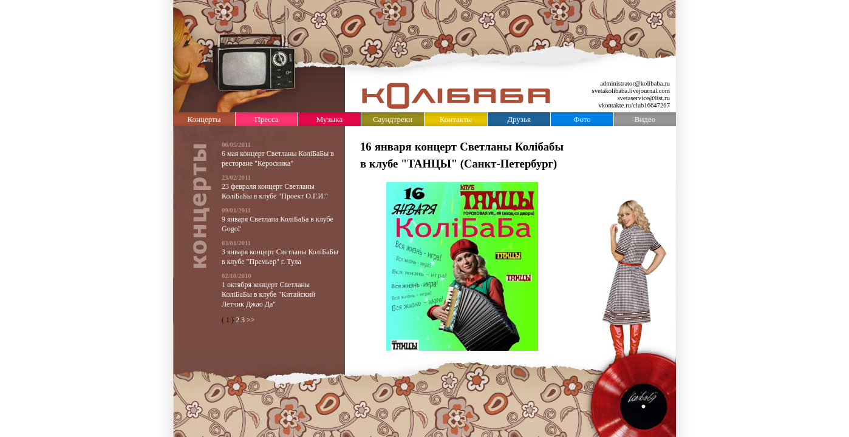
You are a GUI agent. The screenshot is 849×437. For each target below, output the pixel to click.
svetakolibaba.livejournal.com (631, 90)
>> (251, 320)
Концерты (204, 119)
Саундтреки (392, 119)
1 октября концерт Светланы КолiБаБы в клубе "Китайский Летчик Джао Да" (268, 294)
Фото (582, 119)
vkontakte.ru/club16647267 (634, 105)
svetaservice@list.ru (644, 98)
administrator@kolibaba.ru (635, 83)
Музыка (329, 119)
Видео (645, 119)
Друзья (519, 119)
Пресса (266, 119)
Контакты (456, 119)
